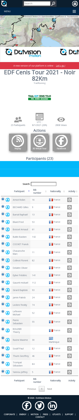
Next (49, 388)
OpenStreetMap (47, 16)
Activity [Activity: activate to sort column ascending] (71, 191)
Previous (31, 388)
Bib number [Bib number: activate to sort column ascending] (37, 191)
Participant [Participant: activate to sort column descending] (19, 191)
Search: (40, 184)
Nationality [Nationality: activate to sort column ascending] (55, 191)
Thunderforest (72, 16)
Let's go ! (60, 65)
